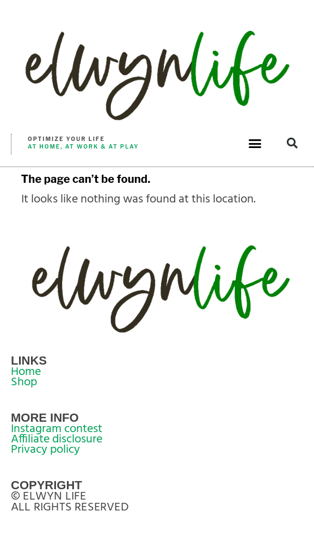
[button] (255, 143)
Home (26, 371)
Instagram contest (56, 429)
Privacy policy (45, 449)
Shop (24, 382)
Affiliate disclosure (56, 439)
